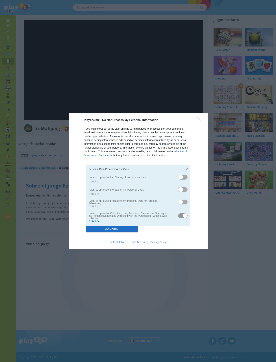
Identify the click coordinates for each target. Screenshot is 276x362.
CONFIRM (112, 229)
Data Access (138, 242)
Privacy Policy (158, 242)
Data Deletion (117, 242)
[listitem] (138, 169)
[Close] (200, 120)
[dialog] (138, 181)
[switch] (183, 177)
